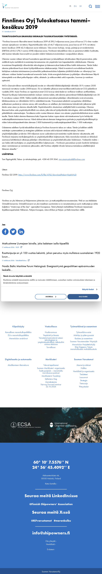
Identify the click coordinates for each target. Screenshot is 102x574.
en (75, 6)
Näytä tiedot (88, 289)
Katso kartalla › (51, 482)
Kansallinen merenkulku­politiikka (18, 332)
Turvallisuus (51, 347)
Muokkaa (50, 297)
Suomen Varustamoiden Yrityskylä (83, 341)
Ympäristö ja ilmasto (51, 335)
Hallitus (84, 368)
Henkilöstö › (51, 543)
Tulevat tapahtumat (50, 365)
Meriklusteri (51, 359)
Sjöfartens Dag (51, 379)
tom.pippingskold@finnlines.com (72, 159)
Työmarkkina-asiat (83, 332)
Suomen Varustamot (83, 359)
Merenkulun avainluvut (18, 338)
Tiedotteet (84, 374)
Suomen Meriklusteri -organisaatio (51, 368)
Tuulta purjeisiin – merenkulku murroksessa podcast (51, 372)
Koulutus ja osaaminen (84, 338)
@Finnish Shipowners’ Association (51, 503)
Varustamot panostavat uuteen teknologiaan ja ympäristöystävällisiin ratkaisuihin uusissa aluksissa (51, 341)
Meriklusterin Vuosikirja (51, 376)
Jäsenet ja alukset (84, 365)
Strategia (83, 380)
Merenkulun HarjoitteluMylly (83, 345)
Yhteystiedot (83, 387)
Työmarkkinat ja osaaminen (83, 326)
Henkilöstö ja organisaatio (83, 371)
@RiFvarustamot (41, 519)
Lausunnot (84, 377)
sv (80, 6)
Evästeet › (51, 548)
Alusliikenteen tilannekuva (18, 365)
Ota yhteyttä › (51, 540)
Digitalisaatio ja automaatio (18, 359)
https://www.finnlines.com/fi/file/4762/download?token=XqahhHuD (47, 174)
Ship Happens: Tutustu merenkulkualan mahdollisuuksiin (83, 348)
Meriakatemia (51, 382)
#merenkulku (63, 519)
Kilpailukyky (18, 326)
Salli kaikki (83, 297)
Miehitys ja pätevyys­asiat (84, 335)
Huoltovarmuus (51, 332)
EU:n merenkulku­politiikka (18, 335)
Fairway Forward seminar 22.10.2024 (51, 386)
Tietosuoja (84, 383)
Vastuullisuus (51, 326)
